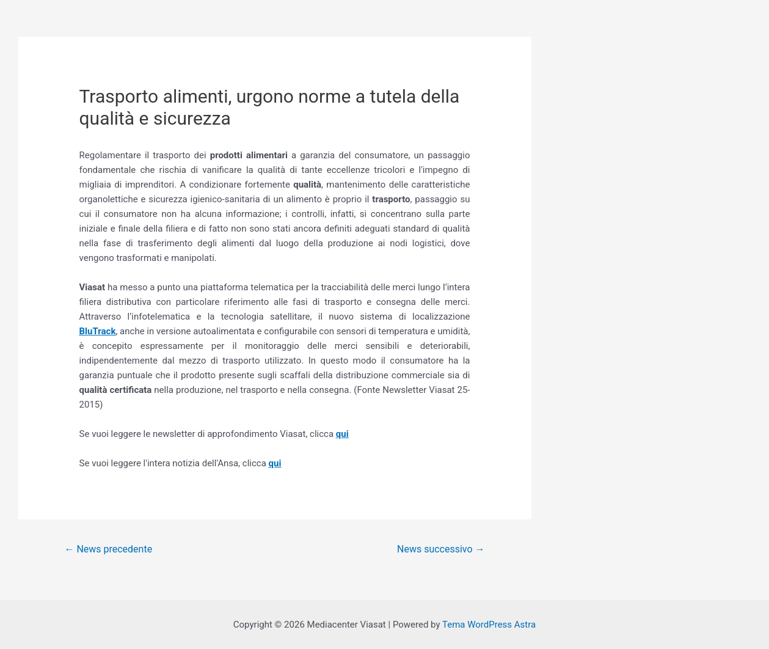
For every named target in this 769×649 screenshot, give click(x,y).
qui (342, 433)
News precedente (108, 549)
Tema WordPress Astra (489, 624)
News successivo (440, 549)
